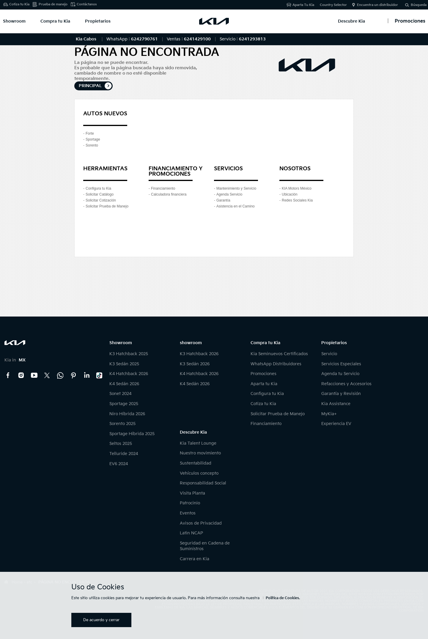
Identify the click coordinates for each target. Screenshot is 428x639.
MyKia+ (329, 413)
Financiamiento (163, 188)
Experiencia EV (336, 423)
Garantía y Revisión (341, 393)
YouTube (34, 375)
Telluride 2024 (123, 453)
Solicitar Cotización (101, 200)
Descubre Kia (351, 21)
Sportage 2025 (123, 403)
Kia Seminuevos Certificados (279, 353)
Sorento (92, 145)
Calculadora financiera (168, 194)
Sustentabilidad (195, 463)
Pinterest (73, 375)
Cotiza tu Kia (19, 4)
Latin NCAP (191, 533)
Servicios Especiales (341, 363)
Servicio (329, 353)
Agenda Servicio (229, 194)
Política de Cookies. (283, 598)
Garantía (223, 200)
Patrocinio (190, 503)
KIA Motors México (296, 188)
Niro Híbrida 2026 (127, 413)
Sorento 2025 (122, 423)
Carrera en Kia (194, 558)
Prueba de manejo (53, 4)
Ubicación (290, 194)
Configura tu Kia (98, 188)
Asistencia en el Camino (235, 206)
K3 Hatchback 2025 (128, 353)
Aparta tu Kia (264, 383)
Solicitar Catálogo (100, 194)
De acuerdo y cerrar (101, 620)
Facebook (8, 375)
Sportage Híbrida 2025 (132, 433)
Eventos (188, 513)
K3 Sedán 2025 (124, 363)
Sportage (93, 139)
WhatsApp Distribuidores (276, 363)
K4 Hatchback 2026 (128, 373)
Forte (90, 133)
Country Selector (333, 5)
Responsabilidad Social (203, 483)
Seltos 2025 (120, 443)
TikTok (99, 375)
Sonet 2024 (120, 393)
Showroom (14, 21)
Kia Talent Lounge (198, 443)
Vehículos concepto (199, 473)
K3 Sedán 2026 (195, 363)
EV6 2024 (118, 463)
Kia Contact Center (60, 375)
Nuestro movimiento (200, 453)
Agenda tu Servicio (340, 373)
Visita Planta (192, 493)
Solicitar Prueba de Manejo (107, 206)
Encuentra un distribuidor (377, 5)
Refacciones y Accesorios (346, 383)
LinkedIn (86, 375)
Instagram (21, 375)
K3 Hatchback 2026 (199, 353)
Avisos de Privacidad (201, 523)
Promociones (263, 373)
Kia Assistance (335, 403)
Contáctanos (87, 4)
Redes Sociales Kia (297, 200)
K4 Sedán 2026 (124, 383)
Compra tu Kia (55, 21)
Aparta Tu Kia (303, 5)
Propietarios (98, 21)
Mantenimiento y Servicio (236, 188)
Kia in (15, 360)
